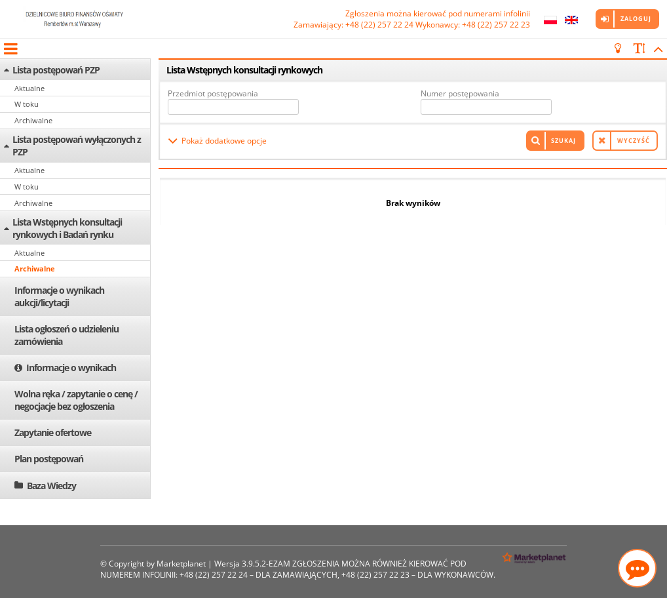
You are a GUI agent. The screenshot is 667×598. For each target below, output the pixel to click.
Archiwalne (33, 120)
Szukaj (563, 140)
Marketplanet (181, 563)
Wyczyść (633, 140)
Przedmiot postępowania (213, 93)
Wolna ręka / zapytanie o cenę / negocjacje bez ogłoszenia (76, 400)
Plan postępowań (48, 458)
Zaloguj (635, 18)
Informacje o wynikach (71, 367)
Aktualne (29, 88)
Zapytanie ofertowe (52, 432)
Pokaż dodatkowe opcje (224, 140)
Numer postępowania (460, 93)
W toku (26, 104)
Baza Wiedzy (51, 485)
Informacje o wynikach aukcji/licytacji (59, 296)
